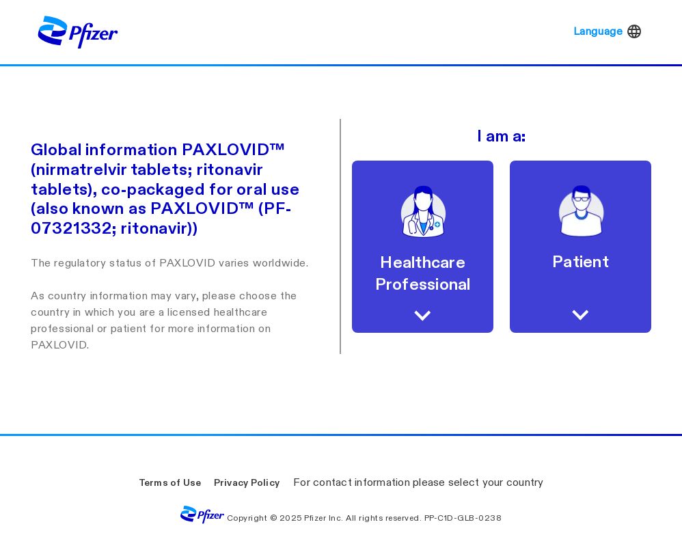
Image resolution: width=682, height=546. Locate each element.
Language (608, 31)
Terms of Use (170, 482)
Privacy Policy (247, 482)
